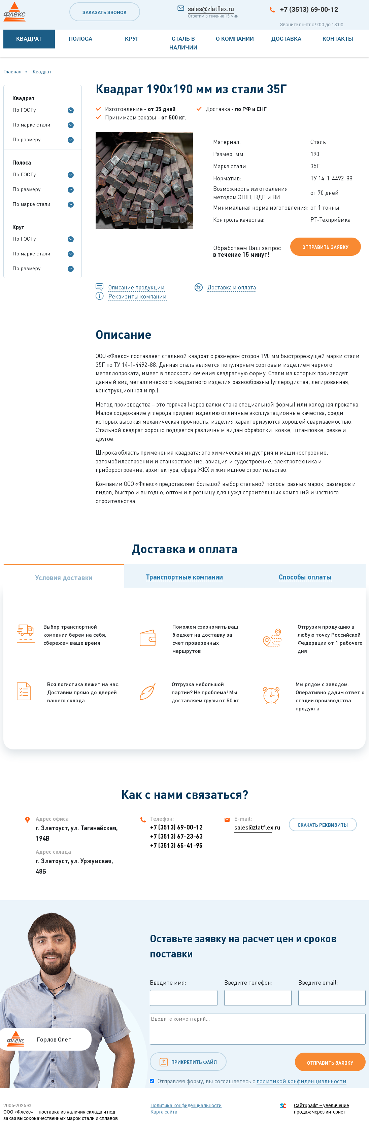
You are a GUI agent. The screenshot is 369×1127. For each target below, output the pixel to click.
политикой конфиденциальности (301, 1081)
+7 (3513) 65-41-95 (176, 845)
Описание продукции (136, 287)
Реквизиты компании (137, 296)
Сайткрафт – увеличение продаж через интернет (321, 1109)
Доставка (286, 38)
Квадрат (29, 38)
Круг (132, 38)
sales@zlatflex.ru (211, 8)
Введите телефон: (258, 992)
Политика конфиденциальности (186, 1105)
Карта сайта (163, 1112)
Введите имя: (183, 992)
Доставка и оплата (231, 287)
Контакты (338, 38)
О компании (235, 38)
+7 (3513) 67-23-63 (176, 836)
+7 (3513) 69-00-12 (309, 9)
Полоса (80, 38)
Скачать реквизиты (323, 825)
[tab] (63, 576)
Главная (12, 71)
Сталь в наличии (183, 43)
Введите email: (332, 992)
